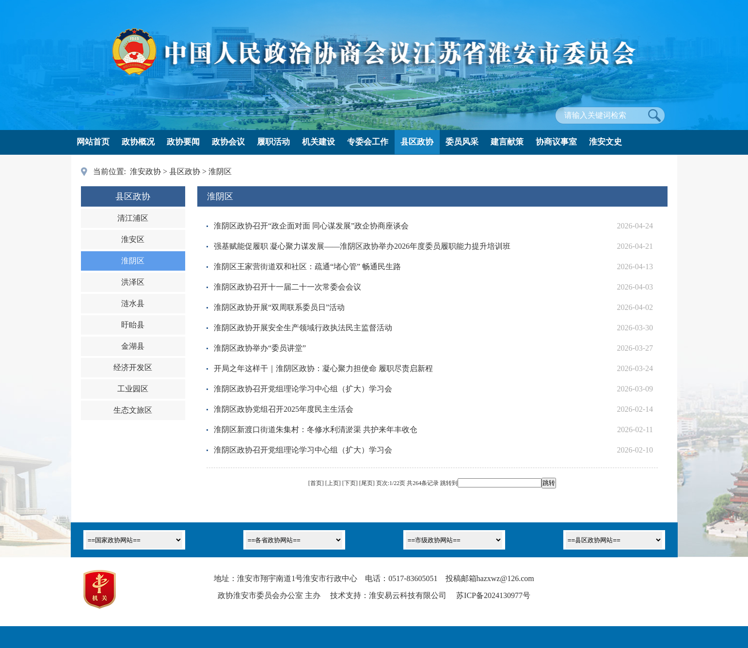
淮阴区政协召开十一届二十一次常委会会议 (287, 287)
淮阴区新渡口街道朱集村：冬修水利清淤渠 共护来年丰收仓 (315, 429)
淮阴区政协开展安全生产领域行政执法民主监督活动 (303, 328)
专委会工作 (367, 141)
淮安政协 (145, 171)
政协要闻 (183, 141)
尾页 (367, 483)
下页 (350, 483)
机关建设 (318, 141)
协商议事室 (556, 141)
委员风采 (462, 141)
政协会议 (228, 141)
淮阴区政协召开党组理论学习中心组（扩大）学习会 (303, 389)
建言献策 (507, 141)
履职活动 (273, 141)
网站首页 (93, 141)
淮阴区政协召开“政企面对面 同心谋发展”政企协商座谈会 (311, 226)
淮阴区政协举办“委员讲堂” (260, 348)
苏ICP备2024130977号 (493, 595)
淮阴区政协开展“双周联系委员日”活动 (279, 307)
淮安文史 (605, 141)
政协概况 (138, 141)
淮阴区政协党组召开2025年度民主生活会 (283, 409)
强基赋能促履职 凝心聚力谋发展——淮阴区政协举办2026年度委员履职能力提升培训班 (362, 246)
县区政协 (416, 141)
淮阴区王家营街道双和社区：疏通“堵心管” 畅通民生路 (307, 266)
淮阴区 (220, 171)
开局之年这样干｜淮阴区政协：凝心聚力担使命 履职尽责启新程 (323, 368)
